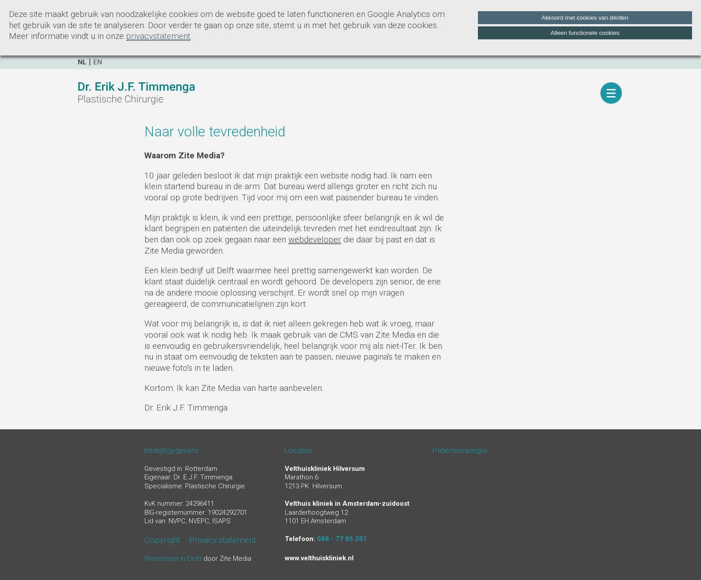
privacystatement (158, 36)
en (97, 62)
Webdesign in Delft (173, 559)
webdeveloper (314, 239)
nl (82, 62)
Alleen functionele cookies (584, 33)
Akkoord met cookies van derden (584, 17)
